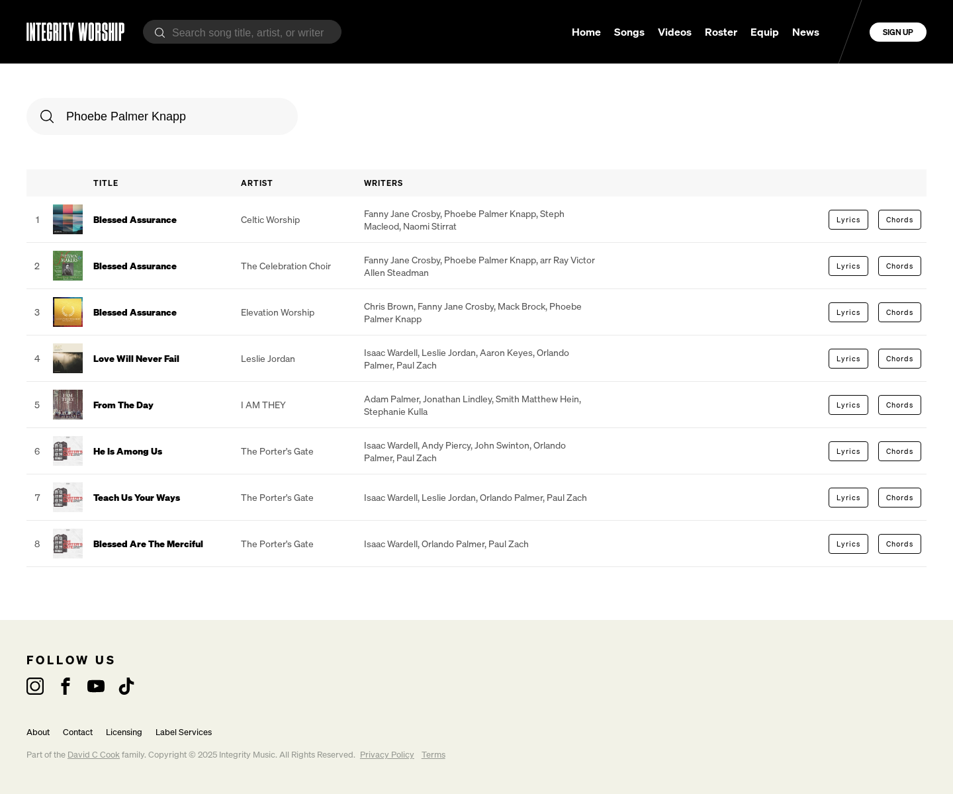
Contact (78, 732)
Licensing (124, 732)
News (805, 31)
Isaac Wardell (391, 352)
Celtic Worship (270, 219)
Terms (433, 754)
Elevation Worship (277, 312)
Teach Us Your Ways (136, 497)
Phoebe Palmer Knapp (490, 213)
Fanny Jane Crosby (402, 213)
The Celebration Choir (286, 265)
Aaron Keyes (506, 352)
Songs (629, 31)
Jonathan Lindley (457, 398)
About (38, 732)
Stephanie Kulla (396, 411)
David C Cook (94, 754)
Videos (675, 31)
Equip (764, 31)
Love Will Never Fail (136, 358)
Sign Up (898, 32)
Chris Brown (389, 306)
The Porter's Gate (277, 451)
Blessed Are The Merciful (148, 543)
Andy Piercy (446, 445)
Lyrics (848, 219)
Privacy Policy (387, 754)
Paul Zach (416, 365)
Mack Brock (521, 306)
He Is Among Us (127, 451)
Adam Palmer (391, 398)
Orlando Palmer (511, 497)
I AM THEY (263, 404)
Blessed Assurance (135, 219)
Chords (899, 219)
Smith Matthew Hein (537, 398)
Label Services (184, 732)
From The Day (123, 404)
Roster (721, 31)
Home (586, 31)
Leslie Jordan (268, 358)
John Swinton (502, 445)
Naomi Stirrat (430, 226)
